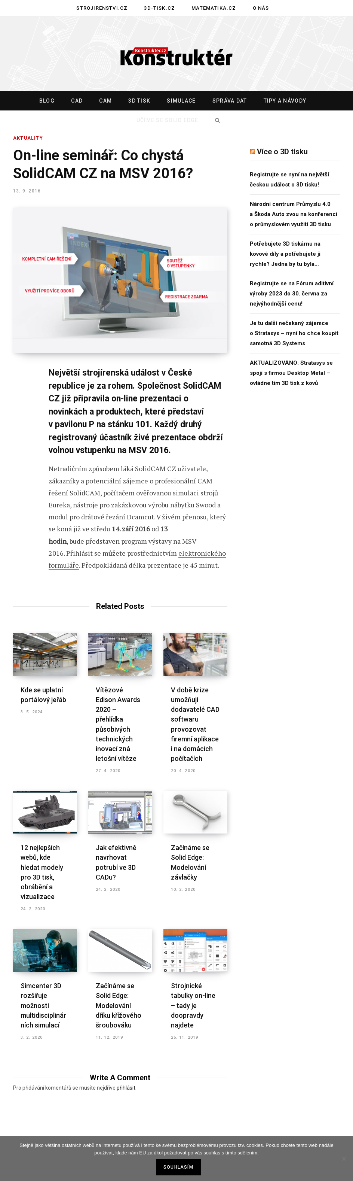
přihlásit (126, 1088)
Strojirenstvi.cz (102, 8)
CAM (105, 101)
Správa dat (229, 101)
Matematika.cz (213, 8)
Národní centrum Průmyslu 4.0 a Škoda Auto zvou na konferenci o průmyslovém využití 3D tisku (293, 214)
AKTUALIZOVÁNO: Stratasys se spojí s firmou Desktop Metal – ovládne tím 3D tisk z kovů (291, 372)
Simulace (181, 101)
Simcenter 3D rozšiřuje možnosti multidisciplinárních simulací (43, 1005)
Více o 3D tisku (282, 151)
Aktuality (28, 138)
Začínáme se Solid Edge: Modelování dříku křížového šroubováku (118, 1005)
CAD (77, 101)
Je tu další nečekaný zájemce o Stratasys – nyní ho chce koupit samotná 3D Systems (294, 333)
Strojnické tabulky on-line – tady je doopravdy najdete (193, 1005)
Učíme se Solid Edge (167, 120)
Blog (47, 101)
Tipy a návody (285, 101)
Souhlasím (178, 1167)
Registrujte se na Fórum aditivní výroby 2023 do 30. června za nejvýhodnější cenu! (292, 293)
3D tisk (139, 101)
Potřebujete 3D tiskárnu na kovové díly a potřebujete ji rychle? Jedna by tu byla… (285, 253)
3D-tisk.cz (159, 8)
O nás (261, 8)
